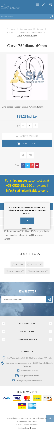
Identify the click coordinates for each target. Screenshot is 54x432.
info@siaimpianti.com (29, 375)
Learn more (27, 228)
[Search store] (24, 16)
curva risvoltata (37, 271)
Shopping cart (50, 4)
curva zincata (14, 271)
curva (17, 264)
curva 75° (34, 264)
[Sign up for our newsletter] (24, 299)
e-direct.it (32, 428)
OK (27, 220)
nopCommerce (32, 425)
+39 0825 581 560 (19, 185)
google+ (37, 165)
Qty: (18, 125)
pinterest (32, 165)
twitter (27, 165)
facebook (23, 165)
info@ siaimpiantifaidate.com (26, 190)
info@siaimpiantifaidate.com (29, 380)
